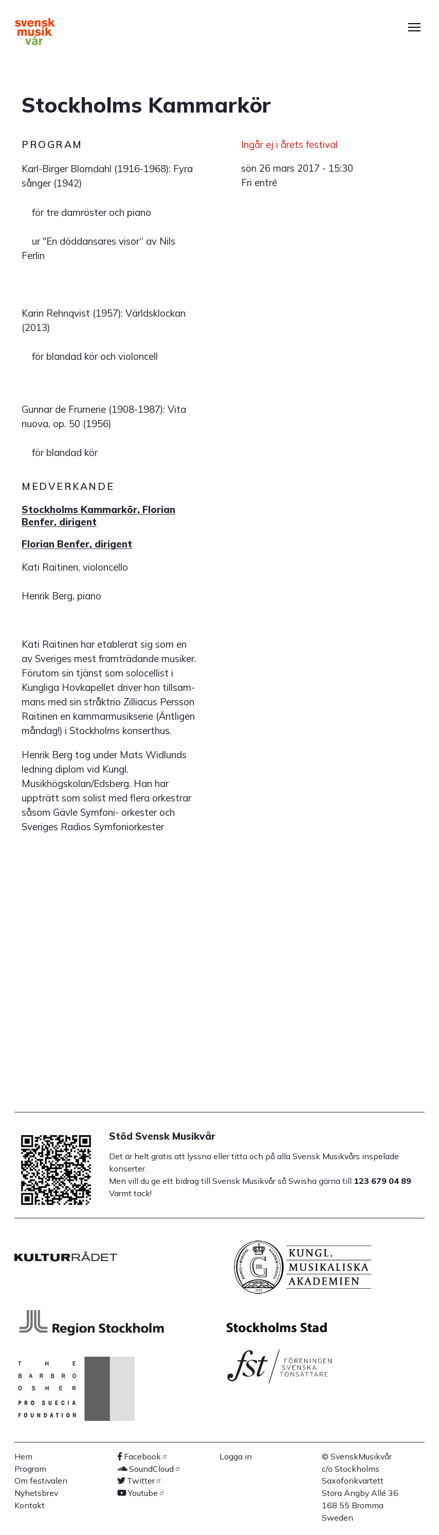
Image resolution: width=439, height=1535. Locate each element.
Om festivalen (40, 1480)
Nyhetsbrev (36, 1493)
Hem (23, 1456)
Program (30, 1469)
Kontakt (29, 1505)
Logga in (236, 1456)
